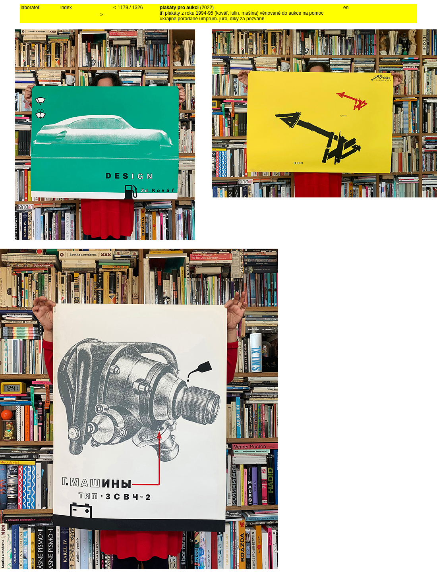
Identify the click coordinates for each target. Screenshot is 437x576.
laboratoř (30, 7)
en (345, 7)
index (66, 7)
